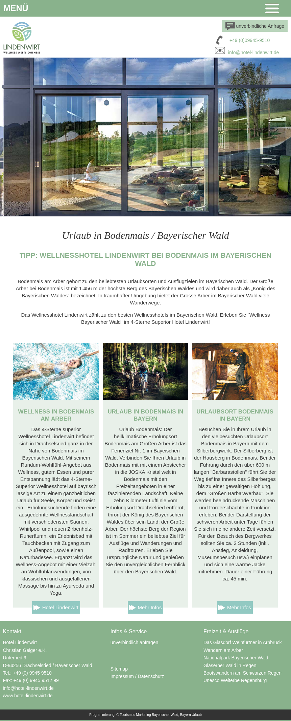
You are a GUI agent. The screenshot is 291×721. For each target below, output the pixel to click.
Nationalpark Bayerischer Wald (235, 657)
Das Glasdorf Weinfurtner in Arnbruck (242, 642)
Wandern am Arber (223, 650)
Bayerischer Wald (165, 715)
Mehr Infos (150, 607)
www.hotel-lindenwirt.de (27, 695)
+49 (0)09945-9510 (249, 40)
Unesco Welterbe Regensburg (235, 680)
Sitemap (119, 669)
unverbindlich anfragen (135, 642)
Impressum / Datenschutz (137, 676)
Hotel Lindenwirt (60, 607)
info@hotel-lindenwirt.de (246, 52)
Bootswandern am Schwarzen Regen (242, 673)
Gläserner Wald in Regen (230, 665)
